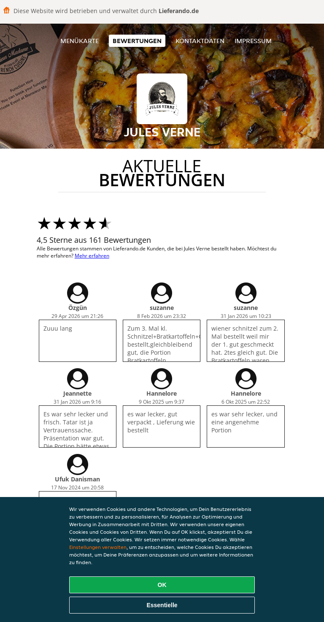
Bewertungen (137, 40)
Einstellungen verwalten (98, 547)
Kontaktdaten (200, 40)
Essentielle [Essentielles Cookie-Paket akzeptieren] (161, 605)
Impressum (253, 40)
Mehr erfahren (92, 255)
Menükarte (79, 40)
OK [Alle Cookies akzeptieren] (162, 584)
